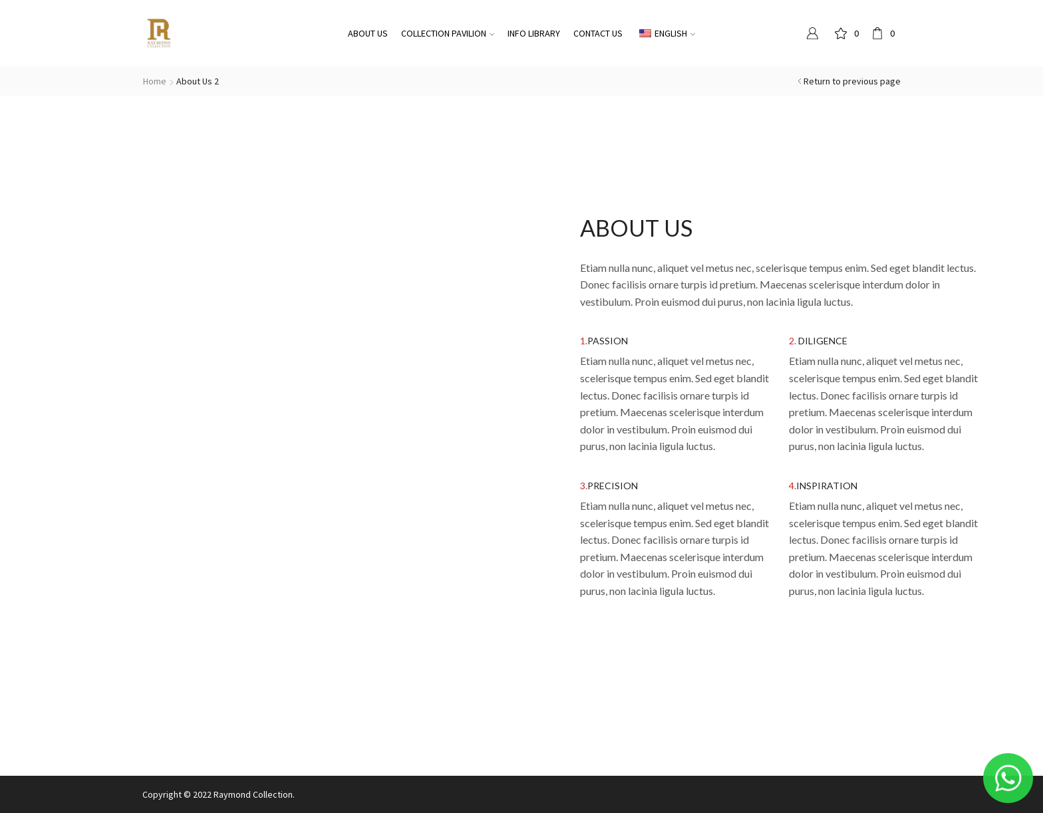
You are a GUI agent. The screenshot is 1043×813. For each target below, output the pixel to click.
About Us (368, 33)
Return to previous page (852, 81)
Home (154, 81)
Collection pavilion (447, 33)
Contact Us (598, 33)
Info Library (534, 33)
